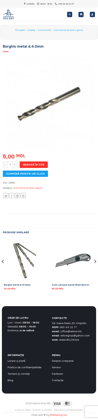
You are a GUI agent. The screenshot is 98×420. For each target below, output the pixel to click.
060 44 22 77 (68, 327)
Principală (20, 30)
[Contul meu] (92, 14)
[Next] (95, 269)
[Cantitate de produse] (10, 164)
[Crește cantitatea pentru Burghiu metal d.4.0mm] (15, 164)
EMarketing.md (58, 415)
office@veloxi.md (71, 331)
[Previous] (3, 269)
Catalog (31, 30)
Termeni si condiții (42, 410)
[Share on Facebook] (11, 195)
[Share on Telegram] (23, 195)
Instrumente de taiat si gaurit (68, 30)
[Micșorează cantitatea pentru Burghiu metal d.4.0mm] (5, 164)
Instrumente (44, 30)
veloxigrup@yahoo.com (75, 335)
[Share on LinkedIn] (17, 195)
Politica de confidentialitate (68, 410)
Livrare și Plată (23, 410)
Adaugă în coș (34, 164)
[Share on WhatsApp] (5, 195)
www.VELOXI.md (69, 339)
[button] (69, 14)
